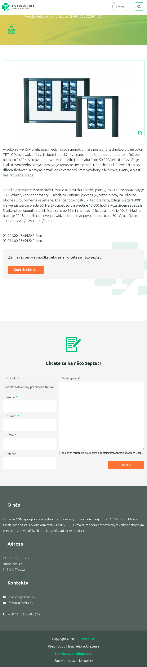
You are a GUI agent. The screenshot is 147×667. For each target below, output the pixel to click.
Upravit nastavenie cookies (73, 660)
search (139, 6)
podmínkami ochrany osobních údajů (121, 452)
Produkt (12, 378)
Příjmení (12, 416)
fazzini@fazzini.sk (20, 603)
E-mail (11, 435)
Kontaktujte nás (26, 270)
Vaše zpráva (71, 378)
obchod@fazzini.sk (21, 597)
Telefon (11, 454)
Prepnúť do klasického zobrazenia (73, 646)
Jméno (11, 397)
